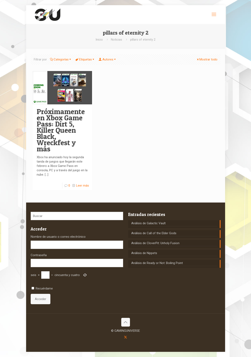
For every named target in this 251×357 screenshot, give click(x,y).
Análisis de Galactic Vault (148, 223)
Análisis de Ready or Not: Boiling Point (157, 263)
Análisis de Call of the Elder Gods (153, 233)
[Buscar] (77, 216)
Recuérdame (44, 288)
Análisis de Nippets (144, 253)
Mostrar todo (206, 59)
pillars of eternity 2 (142, 39)
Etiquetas (85, 59)
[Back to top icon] (125, 322)
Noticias (116, 39)
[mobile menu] (213, 14)
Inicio (99, 39)
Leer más (82, 185)
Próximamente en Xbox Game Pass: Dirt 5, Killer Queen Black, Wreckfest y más (61, 130)
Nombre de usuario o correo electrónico (58, 237)
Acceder (40, 299)
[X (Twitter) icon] (125, 337)
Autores (107, 59)
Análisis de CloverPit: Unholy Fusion (155, 243)
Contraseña (39, 255)
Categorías (61, 59)
